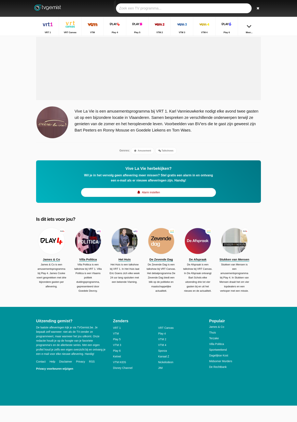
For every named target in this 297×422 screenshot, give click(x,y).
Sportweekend (218, 366)
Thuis (212, 349)
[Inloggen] (243, 8)
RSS (92, 378)
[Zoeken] (256, 8)
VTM (116, 350)
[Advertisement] (148, 81)
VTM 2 (162, 355)
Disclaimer (65, 378)
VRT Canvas (166, 344)
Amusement (142, 163)
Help (52, 378)
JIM (160, 384)
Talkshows (165, 163)
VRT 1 (117, 344)
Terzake (214, 354)
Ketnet (117, 372)
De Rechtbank (218, 383)
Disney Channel (123, 384)
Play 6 (117, 367)
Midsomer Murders (220, 377)
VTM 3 (117, 361)
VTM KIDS (119, 378)
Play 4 (162, 350)
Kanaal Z (163, 372)
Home (241, 39)
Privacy (80, 378)
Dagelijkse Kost (218, 371)
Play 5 (117, 355)
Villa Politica (216, 360)
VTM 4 (162, 361)
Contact (41, 378)
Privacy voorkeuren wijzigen (54, 385)
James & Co (216, 343)
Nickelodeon (165, 378)
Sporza (162, 367)
